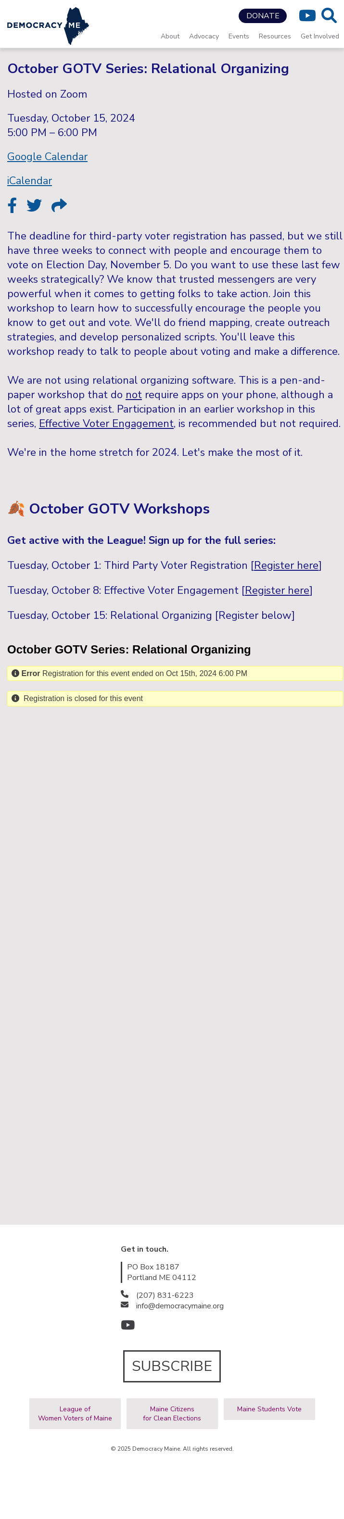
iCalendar (29, 181)
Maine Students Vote (269, 1409)
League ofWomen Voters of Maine (75, 1414)
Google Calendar (47, 157)
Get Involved (320, 36)
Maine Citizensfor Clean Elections (172, 1414)
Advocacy (204, 36)
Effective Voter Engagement (106, 423)
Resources (275, 36)
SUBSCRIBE (172, 1366)
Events (239, 36)
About (170, 36)
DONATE (263, 16)
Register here (286, 565)
